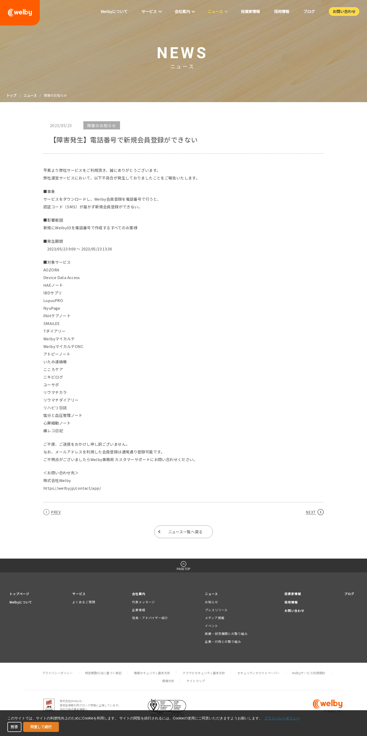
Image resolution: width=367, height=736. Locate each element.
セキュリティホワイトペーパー (258, 672)
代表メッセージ (143, 602)
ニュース (30, 95)
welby (20, 13)
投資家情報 (292, 593)
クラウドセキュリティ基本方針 (203, 672)
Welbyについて (21, 602)
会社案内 (139, 593)
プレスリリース (215, 610)
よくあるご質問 (84, 602)
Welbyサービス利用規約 (308, 672)
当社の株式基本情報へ (74, 709)
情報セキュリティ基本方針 (152, 672)
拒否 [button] (14, 727)
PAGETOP (183, 569)
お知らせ (211, 602)
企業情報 (139, 610)
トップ (11, 95)
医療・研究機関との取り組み (225, 634)
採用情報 (290, 602)
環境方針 (168, 681)
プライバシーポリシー (57, 672)
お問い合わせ (293, 610)
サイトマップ (196, 681)
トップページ (20, 593)
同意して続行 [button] (41, 727)
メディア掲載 (214, 618)
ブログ (349, 593)
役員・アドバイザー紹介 (150, 618)
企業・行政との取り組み (222, 642)
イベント (211, 626)
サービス (80, 593)
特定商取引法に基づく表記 (103, 672)
